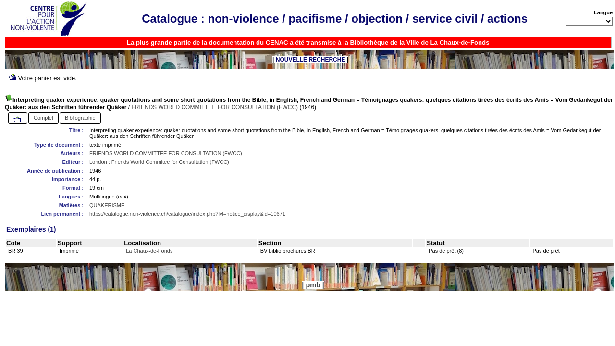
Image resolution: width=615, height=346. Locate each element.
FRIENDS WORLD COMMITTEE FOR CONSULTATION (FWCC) (214, 107)
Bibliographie (80, 118)
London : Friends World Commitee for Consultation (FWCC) (159, 162)
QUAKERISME (106, 205)
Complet (43, 118)
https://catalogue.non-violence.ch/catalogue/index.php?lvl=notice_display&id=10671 (187, 214)
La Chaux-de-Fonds (149, 251)
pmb (313, 285)
